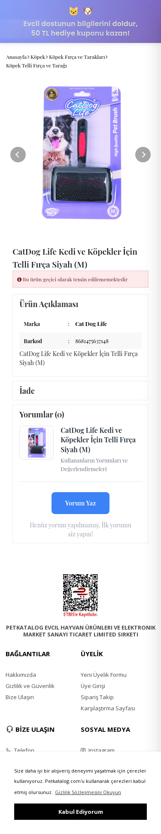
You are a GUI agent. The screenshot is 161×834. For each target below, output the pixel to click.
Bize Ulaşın (20, 697)
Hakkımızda (21, 674)
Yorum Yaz (80, 503)
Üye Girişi (93, 685)
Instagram (98, 750)
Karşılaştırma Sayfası (108, 708)
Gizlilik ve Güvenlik (30, 685)
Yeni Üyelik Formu (104, 674)
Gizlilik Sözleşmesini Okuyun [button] (88, 792)
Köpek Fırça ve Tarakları (77, 56)
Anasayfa (16, 56)
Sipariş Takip (97, 697)
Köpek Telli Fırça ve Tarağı (36, 65)
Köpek (37, 56)
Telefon (20, 750)
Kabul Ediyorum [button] (80, 812)
